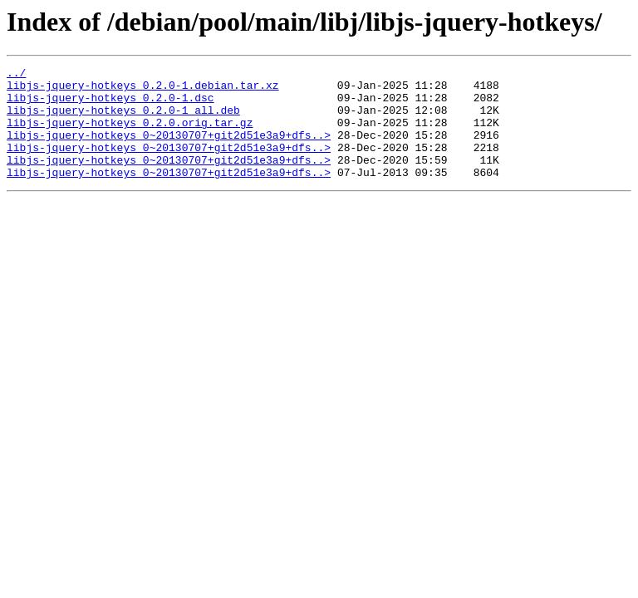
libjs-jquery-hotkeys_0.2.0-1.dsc (110, 104)
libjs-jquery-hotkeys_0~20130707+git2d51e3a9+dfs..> (169, 149)
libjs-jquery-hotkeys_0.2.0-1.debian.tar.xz (143, 89)
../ (16, 74)
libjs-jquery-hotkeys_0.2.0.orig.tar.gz (130, 134)
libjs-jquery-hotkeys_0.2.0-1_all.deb (123, 119)
